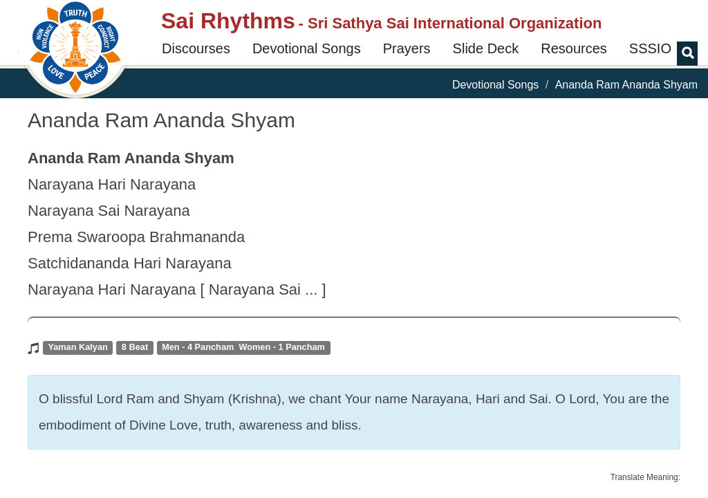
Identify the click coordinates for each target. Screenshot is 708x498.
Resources (574, 48)
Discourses (196, 48)
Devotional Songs (306, 48)
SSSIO (650, 48)
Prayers (407, 48)
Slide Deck (486, 48)
